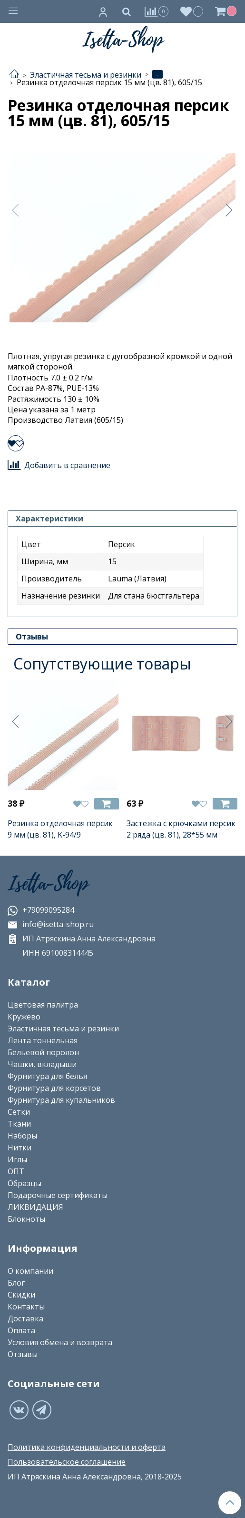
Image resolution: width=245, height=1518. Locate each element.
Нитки (19, 1147)
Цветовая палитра (43, 1004)
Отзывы (23, 1354)
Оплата (21, 1330)
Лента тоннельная (43, 1040)
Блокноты (26, 1219)
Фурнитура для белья (47, 1076)
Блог (16, 1283)
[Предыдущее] (15, 210)
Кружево (24, 1016)
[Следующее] (229, 210)
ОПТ (16, 1171)
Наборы (22, 1135)
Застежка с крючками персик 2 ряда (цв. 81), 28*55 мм (181, 829)
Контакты (26, 1306)
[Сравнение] (156, 11)
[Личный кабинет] (103, 11)
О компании (30, 1271)
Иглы (17, 1159)
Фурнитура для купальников (61, 1100)
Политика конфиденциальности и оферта (87, 1447)
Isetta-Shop (48, 883)
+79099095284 (41, 910)
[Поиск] (126, 11)
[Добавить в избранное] (16, 443)
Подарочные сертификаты (58, 1195)
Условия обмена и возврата (60, 1342)
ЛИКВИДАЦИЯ (35, 1207)
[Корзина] (227, 11)
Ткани (19, 1124)
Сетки (19, 1112)
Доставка (25, 1318)
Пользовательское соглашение (67, 1462)
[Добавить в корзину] (106, 804)
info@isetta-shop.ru (51, 924)
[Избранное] (192, 11)
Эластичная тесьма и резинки (63, 1028)
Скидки (21, 1294)
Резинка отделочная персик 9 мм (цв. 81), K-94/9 (60, 829)
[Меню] (13, 11)
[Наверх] (229, 1502)
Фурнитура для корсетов (54, 1088)
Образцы (24, 1183)
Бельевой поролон (43, 1052)
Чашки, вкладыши (42, 1064)
